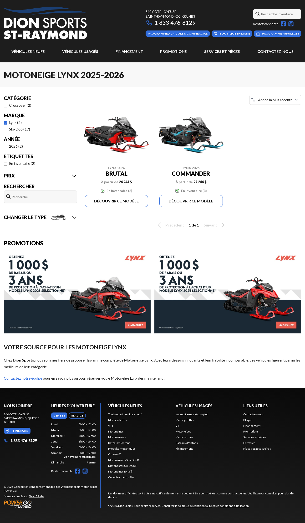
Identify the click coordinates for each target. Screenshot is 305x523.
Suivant (215, 225)
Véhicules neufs (28, 51)
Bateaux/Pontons (119, 443)
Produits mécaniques (122, 448)
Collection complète (121, 477)
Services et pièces (222, 51)
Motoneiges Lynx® (120, 471)
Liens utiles (255, 405)
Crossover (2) (20, 105)
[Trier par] (275, 100)
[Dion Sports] (45, 23)
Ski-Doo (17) (19, 129)
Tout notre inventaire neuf (125, 414)
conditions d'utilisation (234, 506)
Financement (129, 51)
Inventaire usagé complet (192, 414)
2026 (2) (16, 146)
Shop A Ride (36, 496)
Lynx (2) (15, 122)
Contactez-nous (275, 51)
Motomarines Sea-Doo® (123, 460)
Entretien (249, 443)
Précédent (170, 225)
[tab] (59, 415)
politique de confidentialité (195, 506)
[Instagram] (291, 24)
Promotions (173, 51)
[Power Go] (52, 504)
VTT (110, 425)
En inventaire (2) (22, 163)
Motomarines (117, 437)
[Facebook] (283, 24)
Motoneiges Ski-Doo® (122, 466)
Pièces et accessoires (257, 448)
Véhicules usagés (80, 51)
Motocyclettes (117, 420)
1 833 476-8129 (171, 22)
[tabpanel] (73, 443)
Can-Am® (114, 454)
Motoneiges (116, 431)
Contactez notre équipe (23, 378)
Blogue (247, 420)
